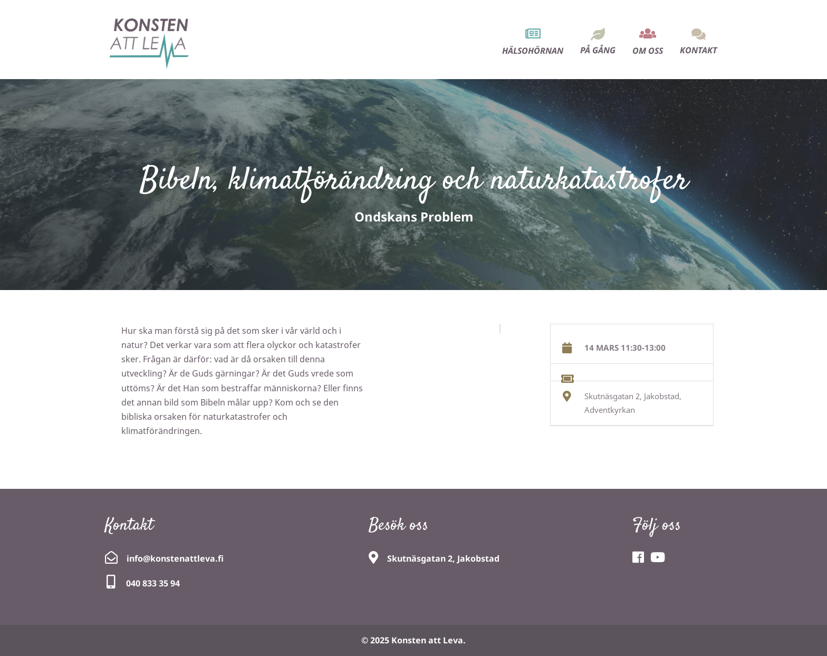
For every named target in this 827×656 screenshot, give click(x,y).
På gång (598, 50)
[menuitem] (533, 32)
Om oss (647, 50)
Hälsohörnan (532, 50)
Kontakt (698, 50)
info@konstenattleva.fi (175, 558)
